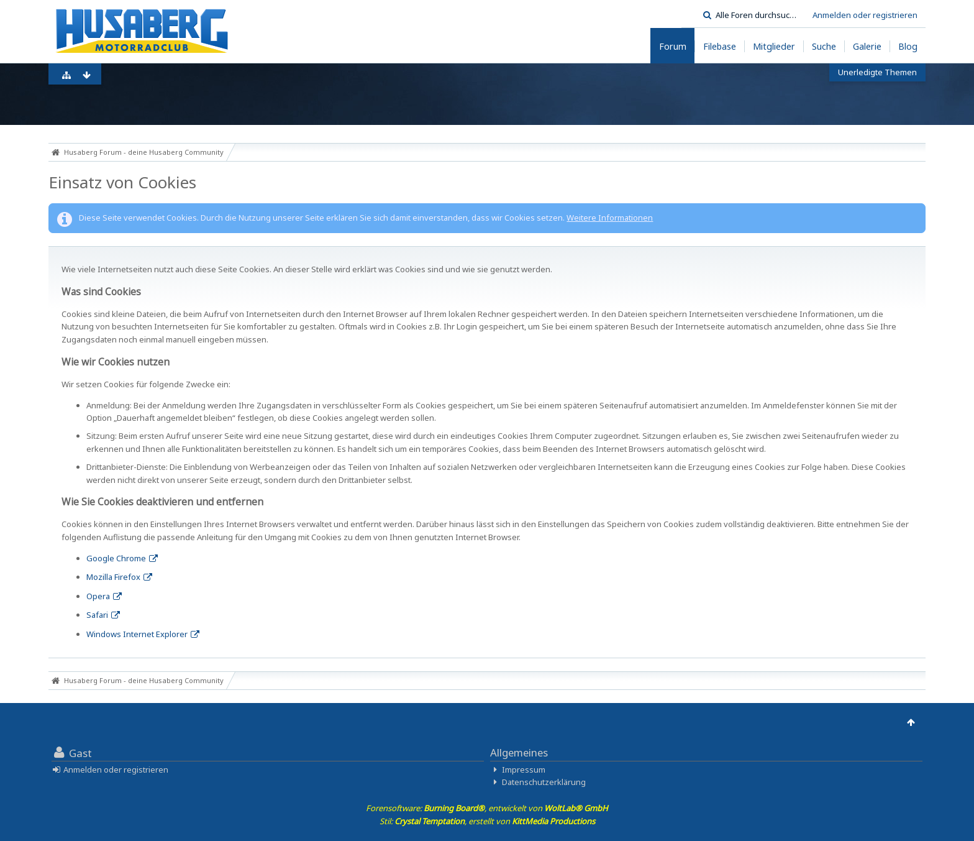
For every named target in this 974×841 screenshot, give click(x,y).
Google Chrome (116, 558)
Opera (98, 596)
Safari (97, 614)
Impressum (523, 769)
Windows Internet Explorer (137, 634)
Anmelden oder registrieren (864, 15)
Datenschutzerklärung (544, 782)
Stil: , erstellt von (487, 821)
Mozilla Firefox (113, 576)
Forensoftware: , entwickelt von (487, 808)
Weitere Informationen (610, 217)
